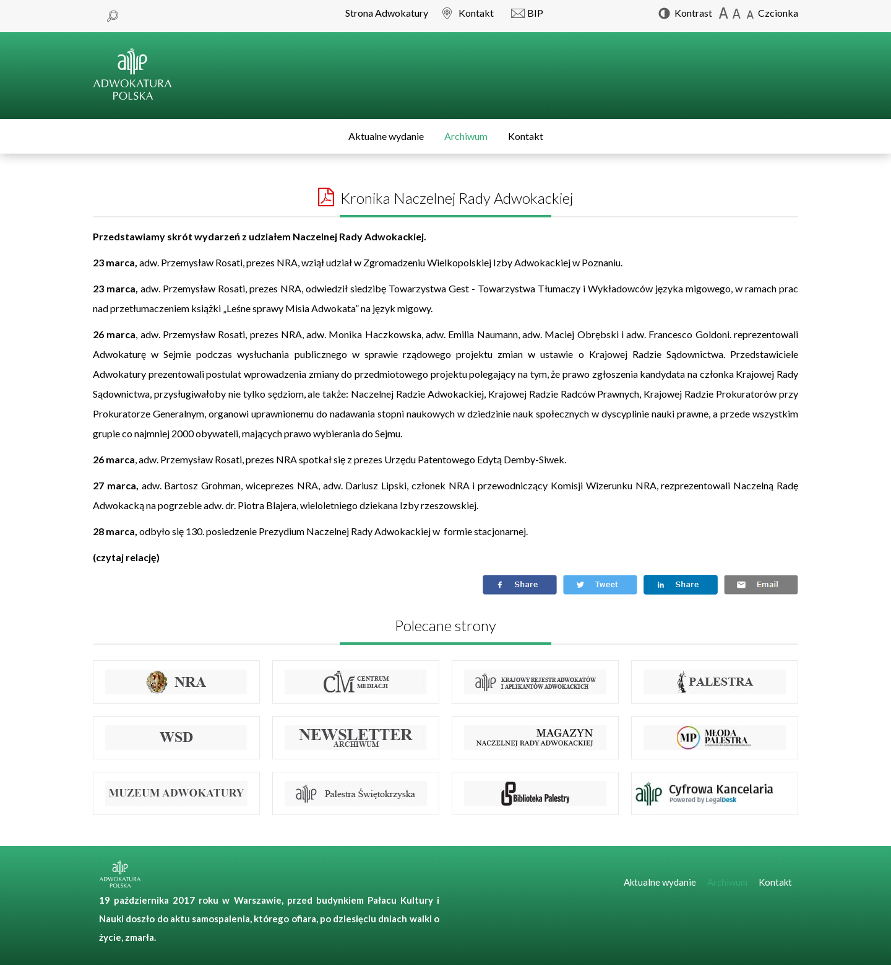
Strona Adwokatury (386, 13)
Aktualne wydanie (386, 136)
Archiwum (466, 136)
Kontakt (525, 136)
